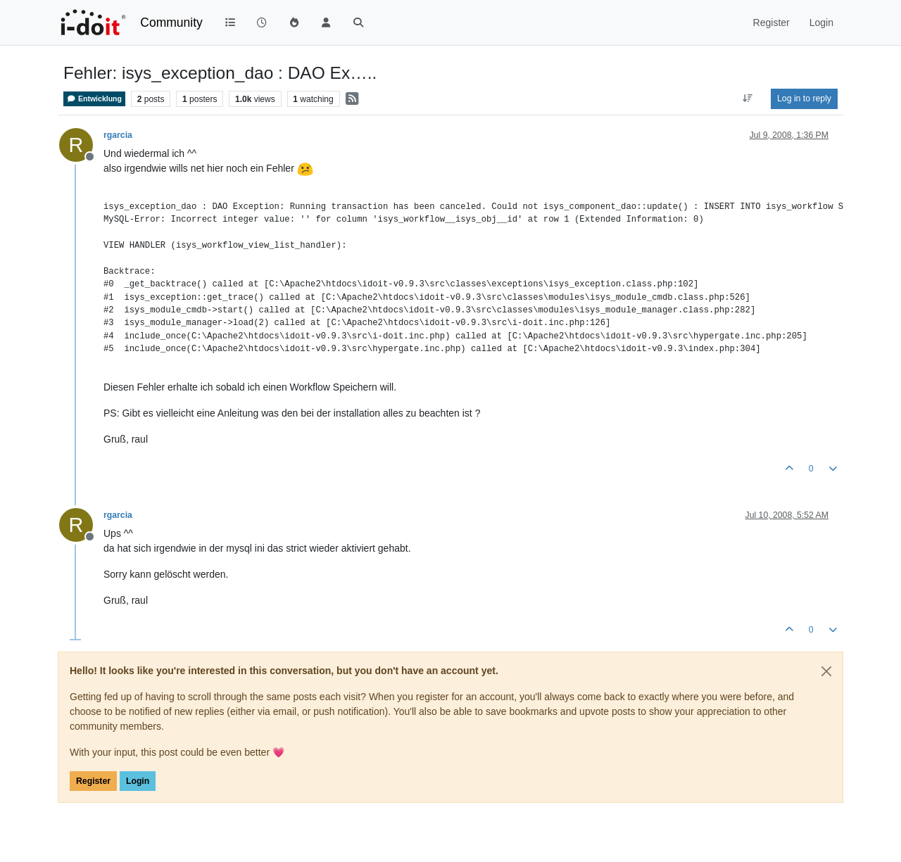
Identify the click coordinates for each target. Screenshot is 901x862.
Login (137, 781)
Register (93, 781)
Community (171, 22)
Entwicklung (94, 98)
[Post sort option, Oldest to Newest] (748, 98)
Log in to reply (804, 98)
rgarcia (117, 135)
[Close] (826, 671)
